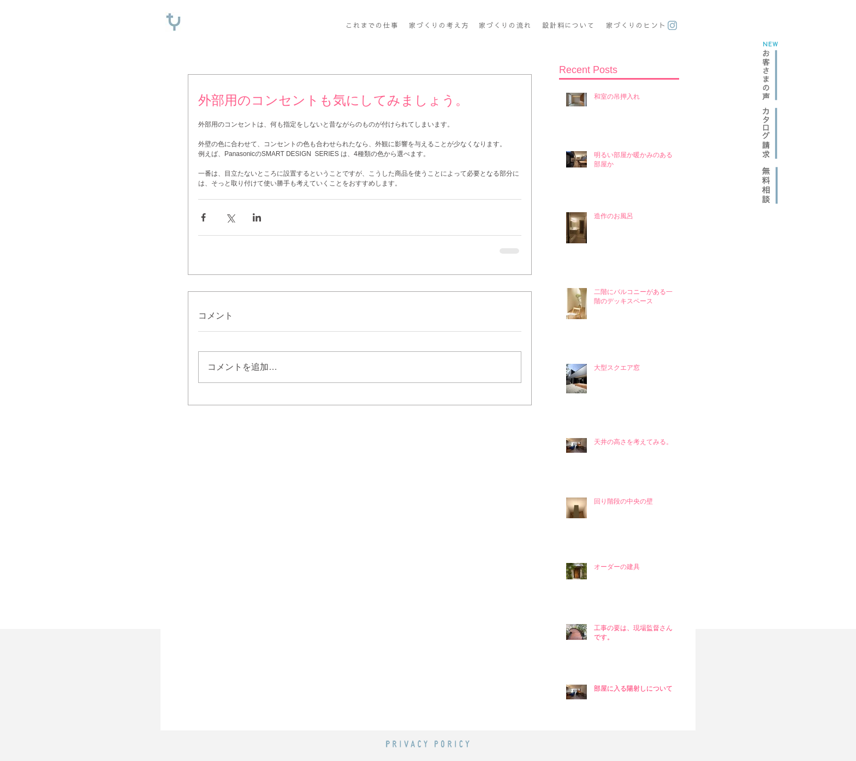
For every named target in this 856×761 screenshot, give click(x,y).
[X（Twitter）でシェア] (230, 217)
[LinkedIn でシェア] (257, 217)
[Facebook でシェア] (203, 217)
